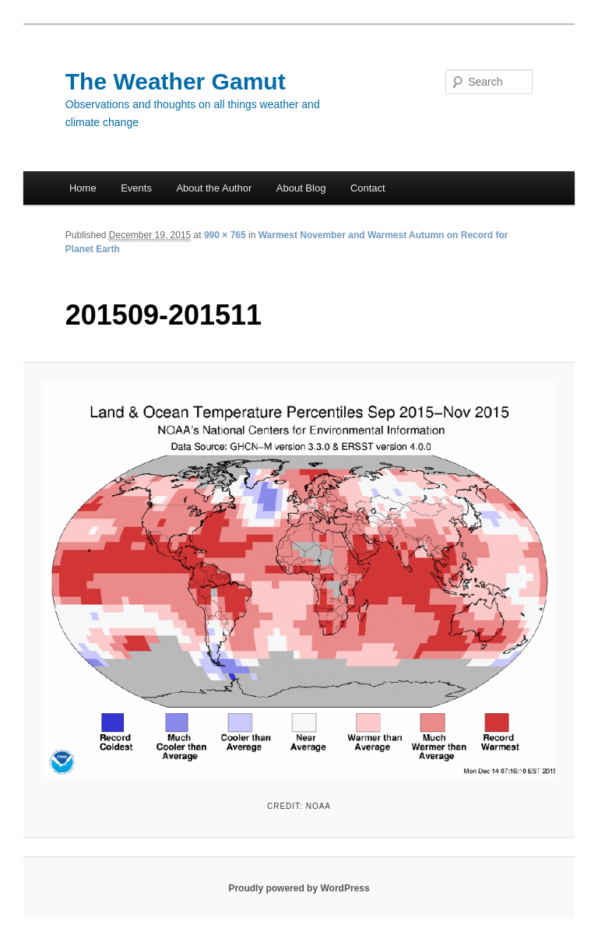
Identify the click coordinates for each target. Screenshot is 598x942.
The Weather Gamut (175, 81)
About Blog (301, 188)
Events (136, 188)
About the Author (214, 188)
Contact (367, 188)
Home (83, 188)
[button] (299, 579)
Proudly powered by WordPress (298, 888)
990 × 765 (225, 235)
